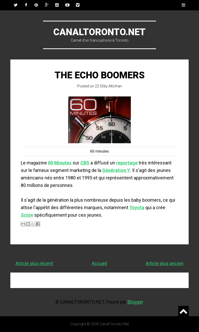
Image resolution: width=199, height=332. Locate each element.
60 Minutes (60, 162)
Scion (27, 215)
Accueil (99, 263)
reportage (127, 162)
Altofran (115, 86)
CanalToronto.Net (99, 32)
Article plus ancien (164, 263)
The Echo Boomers (100, 75)
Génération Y (116, 170)
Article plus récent (34, 263)
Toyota (136, 207)
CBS (84, 162)
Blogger (135, 302)
